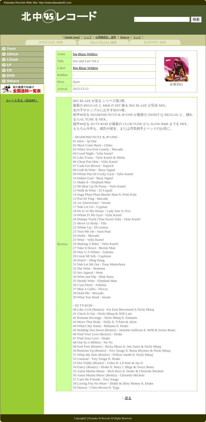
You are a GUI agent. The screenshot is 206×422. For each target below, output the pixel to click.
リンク (137, 37)
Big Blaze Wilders (85, 68)
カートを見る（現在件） (22, 100)
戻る (128, 398)
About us (124, 37)
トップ (88, 37)
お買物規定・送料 (105, 37)
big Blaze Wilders (85, 54)
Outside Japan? (72, 37)
